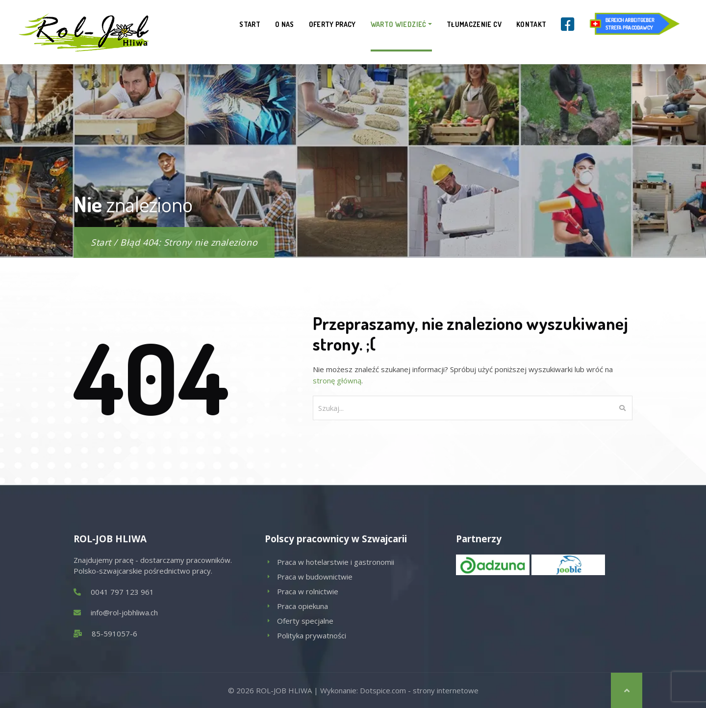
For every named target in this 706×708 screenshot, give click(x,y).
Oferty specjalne (305, 621)
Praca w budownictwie (315, 577)
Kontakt (531, 24)
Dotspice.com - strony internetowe (419, 690)
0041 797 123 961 (122, 592)
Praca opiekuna (302, 606)
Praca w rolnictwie (307, 591)
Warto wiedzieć (399, 24)
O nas (284, 24)
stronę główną (337, 380)
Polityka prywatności (311, 635)
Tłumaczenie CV (474, 24)
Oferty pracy (332, 24)
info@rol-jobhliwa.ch (124, 612)
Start (249, 24)
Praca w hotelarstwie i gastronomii (335, 562)
